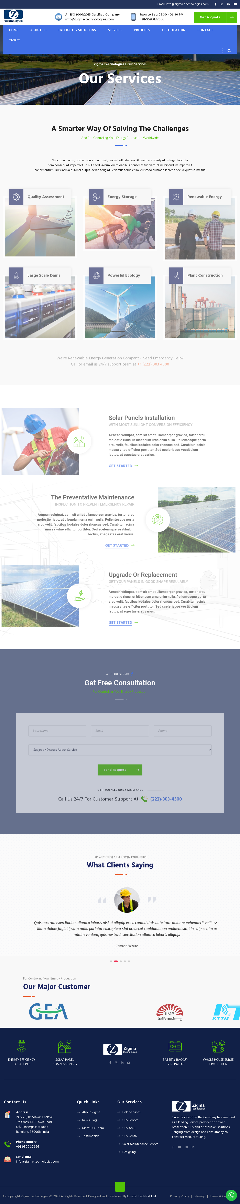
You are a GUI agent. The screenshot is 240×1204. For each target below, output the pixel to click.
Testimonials (90, 1136)
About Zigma (91, 1112)
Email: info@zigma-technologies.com (183, 4)
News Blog (89, 1120)
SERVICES (115, 30)
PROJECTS (142, 30)
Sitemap (199, 1196)
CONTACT (205, 30)
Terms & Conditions (223, 1196)
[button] (112, 961)
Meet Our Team (93, 1128)
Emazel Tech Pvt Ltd (141, 1196)
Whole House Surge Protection (218, 1062)
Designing (129, 1152)
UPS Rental (129, 1136)
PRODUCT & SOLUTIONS (77, 30)
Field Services (131, 1112)
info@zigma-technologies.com (37, 1161)
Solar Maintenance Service (140, 1144)
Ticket (14, 40)
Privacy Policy (179, 1196)
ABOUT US (38, 30)
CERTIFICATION (174, 30)
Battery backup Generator (175, 1062)
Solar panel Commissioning (65, 1062)
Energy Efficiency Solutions (21, 1062)
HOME (14, 30)
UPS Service (130, 1120)
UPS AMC (128, 1128)
